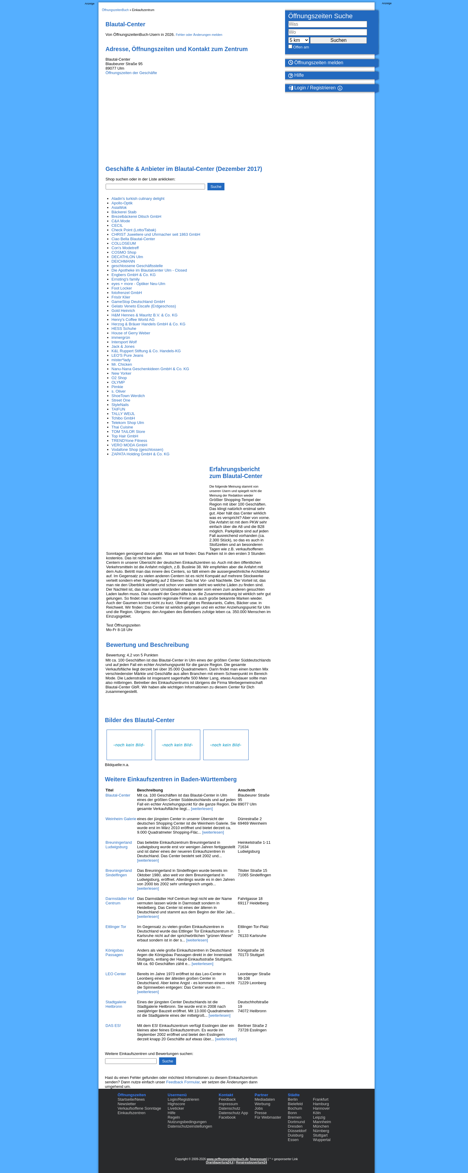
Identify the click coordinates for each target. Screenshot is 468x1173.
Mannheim (322, 1122)
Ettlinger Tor (116, 926)
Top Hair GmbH (125, 436)
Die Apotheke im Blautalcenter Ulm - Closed (149, 270)
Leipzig (319, 1117)
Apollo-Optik (122, 203)
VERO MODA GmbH (129, 445)
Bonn (292, 1113)
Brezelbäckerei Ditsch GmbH (136, 216)
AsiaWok (119, 207)
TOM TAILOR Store (128, 431)
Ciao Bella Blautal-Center (133, 239)
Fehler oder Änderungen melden (199, 34)
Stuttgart (320, 1135)
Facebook (227, 1117)
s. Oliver (119, 391)
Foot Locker (122, 288)
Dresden (295, 1126)
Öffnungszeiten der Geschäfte (131, 73)
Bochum (295, 1108)
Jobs (259, 1108)
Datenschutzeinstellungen (190, 1126)
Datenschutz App (233, 1113)
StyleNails (120, 404)
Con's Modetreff (125, 248)
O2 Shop (119, 378)
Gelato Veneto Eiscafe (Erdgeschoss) (144, 306)
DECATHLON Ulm (127, 257)
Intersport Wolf (124, 342)
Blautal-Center (118, 795)
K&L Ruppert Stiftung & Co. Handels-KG (146, 351)
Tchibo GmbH (123, 418)
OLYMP (118, 382)
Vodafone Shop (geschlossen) (137, 449)
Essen (293, 1139)
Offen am (301, 47)
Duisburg (295, 1135)
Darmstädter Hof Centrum (120, 900)
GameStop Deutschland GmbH (138, 301)
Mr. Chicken (122, 364)
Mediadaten (265, 1099)
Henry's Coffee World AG (133, 319)
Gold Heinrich (123, 310)
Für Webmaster (268, 1117)
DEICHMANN (123, 261)
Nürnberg (321, 1130)
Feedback (227, 1099)
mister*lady (121, 360)
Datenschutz (229, 1108)
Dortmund (296, 1122)
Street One (121, 400)
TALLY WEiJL (123, 413)
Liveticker (176, 1108)
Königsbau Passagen (115, 952)
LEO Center (116, 974)
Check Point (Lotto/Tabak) (134, 230)
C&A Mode (121, 221)
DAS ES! (113, 1025)
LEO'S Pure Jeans (128, 355)
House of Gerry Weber (131, 333)
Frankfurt (320, 1099)
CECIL (117, 225)
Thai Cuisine (122, 427)
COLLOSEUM (124, 243)
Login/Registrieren (183, 1099)
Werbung (262, 1104)
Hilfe (296, 75)
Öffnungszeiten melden (316, 62)
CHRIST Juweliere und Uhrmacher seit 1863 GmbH (156, 234)
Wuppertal (321, 1139)
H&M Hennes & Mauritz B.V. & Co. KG (145, 315)
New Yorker (121, 373)
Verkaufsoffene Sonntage (139, 1108)
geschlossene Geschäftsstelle (137, 266)
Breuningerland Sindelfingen (119, 872)
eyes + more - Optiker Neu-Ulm (138, 283)
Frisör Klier (121, 297)
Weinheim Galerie (121, 819)
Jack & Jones (123, 346)
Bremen (294, 1117)
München (321, 1126)
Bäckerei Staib (124, 212)
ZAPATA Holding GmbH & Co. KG (141, 454)
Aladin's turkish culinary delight (138, 198)
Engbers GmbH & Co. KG (134, 274)
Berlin (293, 1099)
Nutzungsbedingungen (187, 1122)
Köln (317, 1113)
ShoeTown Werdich (128, 395)
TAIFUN (118, 409)
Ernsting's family (126, 279)
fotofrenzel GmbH (127, 292)
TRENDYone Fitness (129, 440)
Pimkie (117, 387)
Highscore (176, 1104)
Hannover (321, 1108)
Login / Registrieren (312, 88)
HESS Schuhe (124, 328)
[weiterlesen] (202, 808)
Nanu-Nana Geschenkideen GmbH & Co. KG (150, 369)
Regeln (174, 1117)
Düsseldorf (297, 1130)
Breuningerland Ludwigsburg (119, 844)
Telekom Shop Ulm (128, 422)
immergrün (121, 337)
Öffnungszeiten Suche (320, 16)
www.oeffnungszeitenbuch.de (228, 1159)
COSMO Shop (124, 252)
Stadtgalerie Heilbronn (116, 1004)
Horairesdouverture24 (251, 1162)
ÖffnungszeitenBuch (115, 10)
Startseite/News (131, 1099)
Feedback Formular (183, 1082)
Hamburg (321, 1104)
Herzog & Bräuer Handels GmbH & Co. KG (149, 324)
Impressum (228, 1104)
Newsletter (127, 1104)
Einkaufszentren (131, 1113)
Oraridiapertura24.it (220, 1162)
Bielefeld (295, 1104)
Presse (261, 1113)
